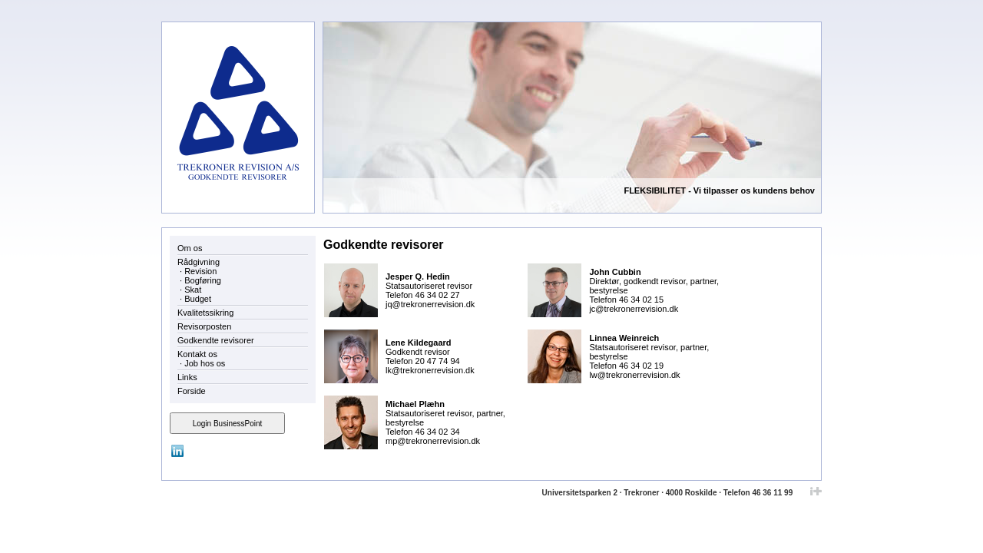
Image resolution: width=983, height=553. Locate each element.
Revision (200, 271)
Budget (197, 298)
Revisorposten (204, 326)
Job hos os (204, 363)
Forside (191, 391)
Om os (189, 248)
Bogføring (202, 280)
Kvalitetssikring (205, 312)
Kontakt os (197, 354)
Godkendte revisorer (215, 340)
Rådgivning (198, 262)
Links (187, 377)
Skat (192, 289)
